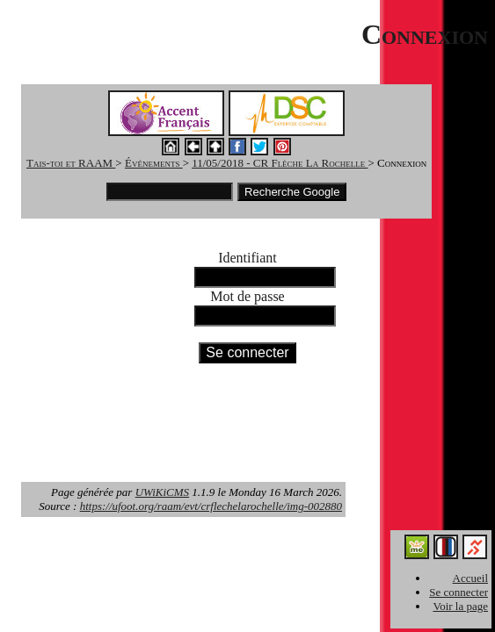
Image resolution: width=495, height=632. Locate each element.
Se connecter (458, 592)
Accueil (470, 578)
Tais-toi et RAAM (70, 162)
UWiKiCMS (162, 492)
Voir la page (460, 606)
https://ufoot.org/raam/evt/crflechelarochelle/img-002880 (211, 506)
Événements (154, 162)
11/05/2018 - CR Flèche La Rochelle (280, 162)
